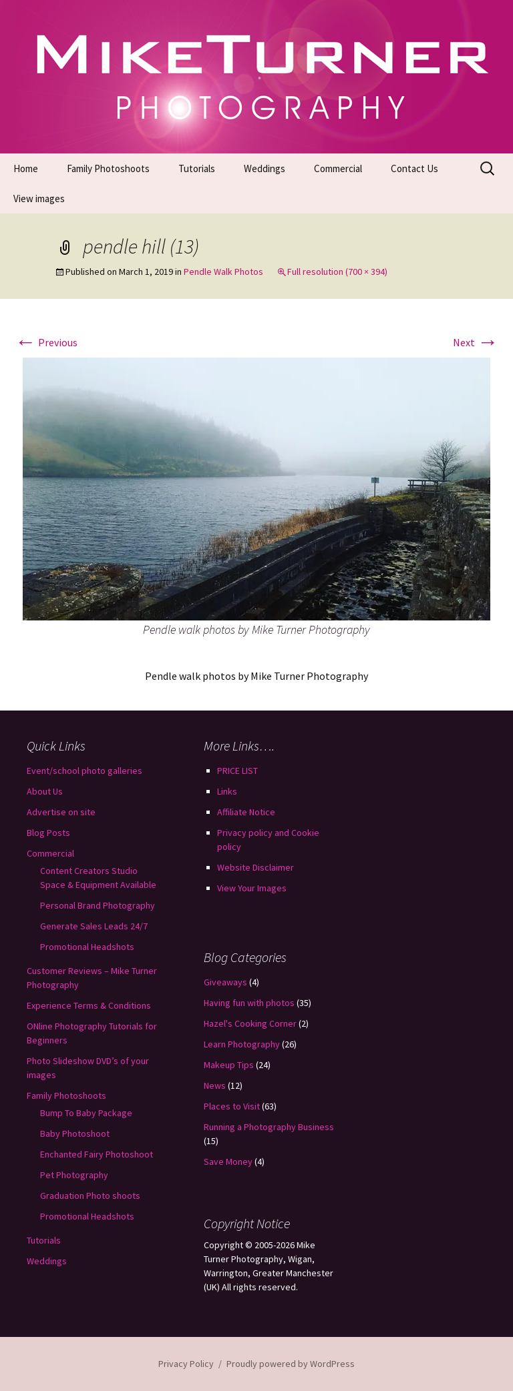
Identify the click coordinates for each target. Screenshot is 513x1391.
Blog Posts (48, 833)
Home (25, 168)
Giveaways (225, 982)
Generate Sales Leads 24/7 (94, 926)
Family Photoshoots (108, 168)
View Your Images (252, 888)
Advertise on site (61, 812)
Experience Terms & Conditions (89, 1005)
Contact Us (414, 168)
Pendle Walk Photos (223, 272)
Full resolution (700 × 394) (337, 272)
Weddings (264, 168)
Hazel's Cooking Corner (250, 1023)
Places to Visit (232, 1106)
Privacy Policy (186, 1364)
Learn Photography (242, 1044)
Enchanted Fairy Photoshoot (96, 1154)
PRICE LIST (237, 771)
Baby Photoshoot (75, 1133)
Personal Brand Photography (97, 905)
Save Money (228, 1161)
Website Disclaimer (255, 867)
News (215, 1085)
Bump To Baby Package (86, 1113)
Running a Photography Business (269, 1127)
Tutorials (196, 168)
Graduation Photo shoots (90, 1196)
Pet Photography (74, 1175)
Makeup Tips (229, 1065)
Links (227, 791)
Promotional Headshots (87, 947)
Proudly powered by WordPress (290, 1364)
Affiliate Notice (246, 812)
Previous (46, 342)
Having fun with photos (249, 1003)
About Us (45, 791)
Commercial (338, 168)
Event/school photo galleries (84, 771)
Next (475, 342)
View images (39, 198)
